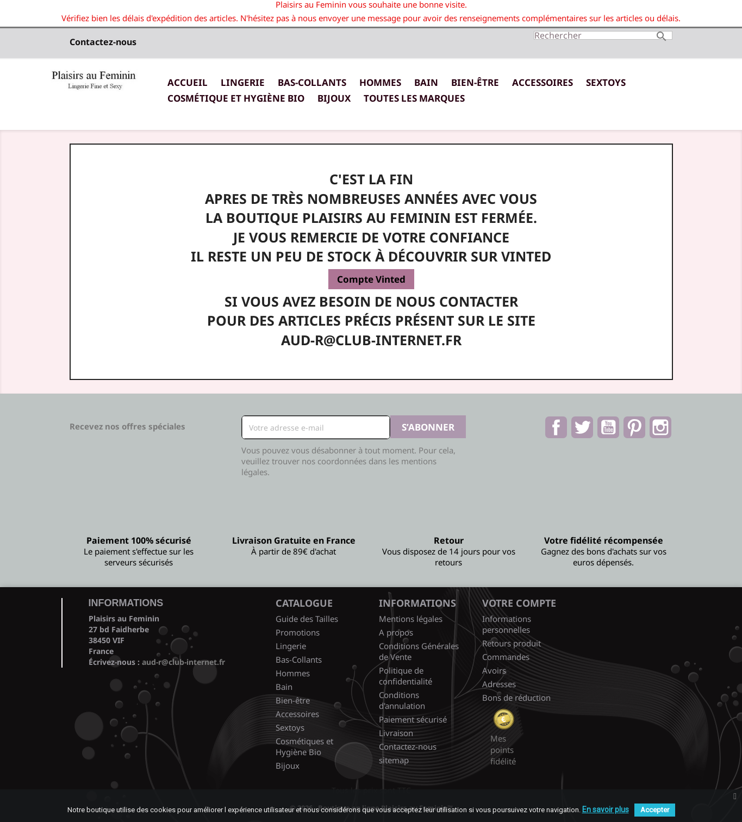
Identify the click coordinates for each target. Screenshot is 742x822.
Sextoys (606, 82)
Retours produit (511, 643)
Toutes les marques (414, 98)
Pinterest (634, 427)
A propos (396, 632)
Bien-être (475, 82)
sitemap (394, 760)
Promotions (298, 632)
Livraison (396, 732)
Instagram (660, 427)
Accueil (187, 82)
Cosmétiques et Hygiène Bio (304, 746)
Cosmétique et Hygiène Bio (235, 98)
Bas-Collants (312, 82)
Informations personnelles (506, 624)
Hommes (380, 82)
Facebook (556, 427)
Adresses (499, 683)
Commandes (505, 656)
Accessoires (542, 82)
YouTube (608, 427)
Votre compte (519, 602)
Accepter (654, 810)
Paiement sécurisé (413, 719)
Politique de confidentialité (405, 676)
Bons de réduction (516, 697)
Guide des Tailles (307, 618)
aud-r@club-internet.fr (183, 662)
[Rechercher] (603, 35)
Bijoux (334, 98)
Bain (426, 82)
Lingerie (243, 82)
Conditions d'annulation (402, 700)
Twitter (582, 427)
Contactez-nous (103, 42)
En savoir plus (605, 809)
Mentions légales (410, 618)
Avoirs (494, 670)
